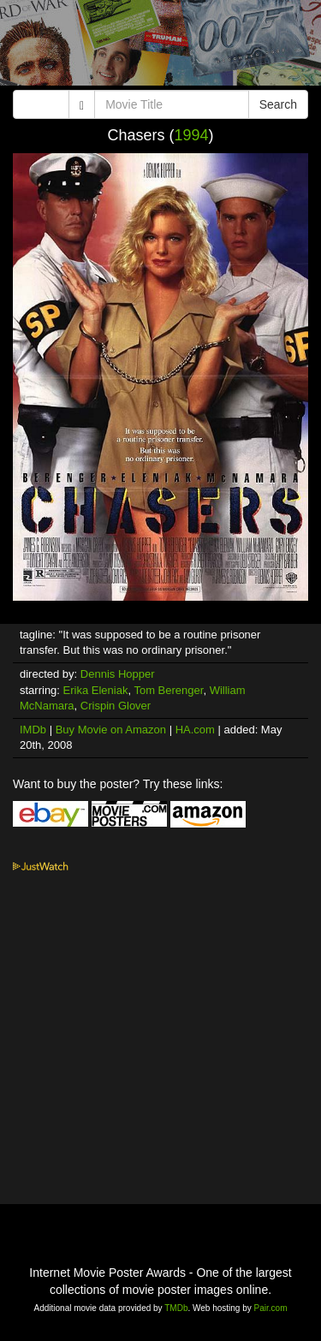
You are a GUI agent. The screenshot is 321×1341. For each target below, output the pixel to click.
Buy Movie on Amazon (111, 729)
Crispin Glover (115, 705)
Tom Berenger (168, 690)
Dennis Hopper (117, 674)
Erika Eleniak (95, 690)
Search (278, 104)
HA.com (195, 729)
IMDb (33, 729)
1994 (191, 135)
